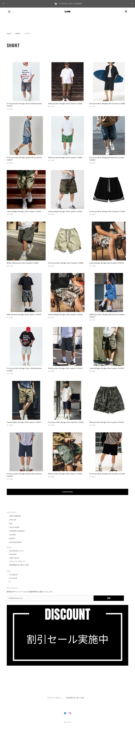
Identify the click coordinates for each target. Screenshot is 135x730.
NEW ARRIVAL (15, 516)
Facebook (13, 578)
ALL (11, 523)
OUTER (12, 535)
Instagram (13, 574)
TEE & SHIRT (14, 527)
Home (9, 33)
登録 (108, 598)
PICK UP (12, 520)
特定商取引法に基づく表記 (19, 565)
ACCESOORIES (15, 542)
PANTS (18, 33)
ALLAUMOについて (16, 551)
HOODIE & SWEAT (17, 531)
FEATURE (13, 554)
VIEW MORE (67, 492)
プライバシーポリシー (17, 561)
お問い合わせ (14, 558)
